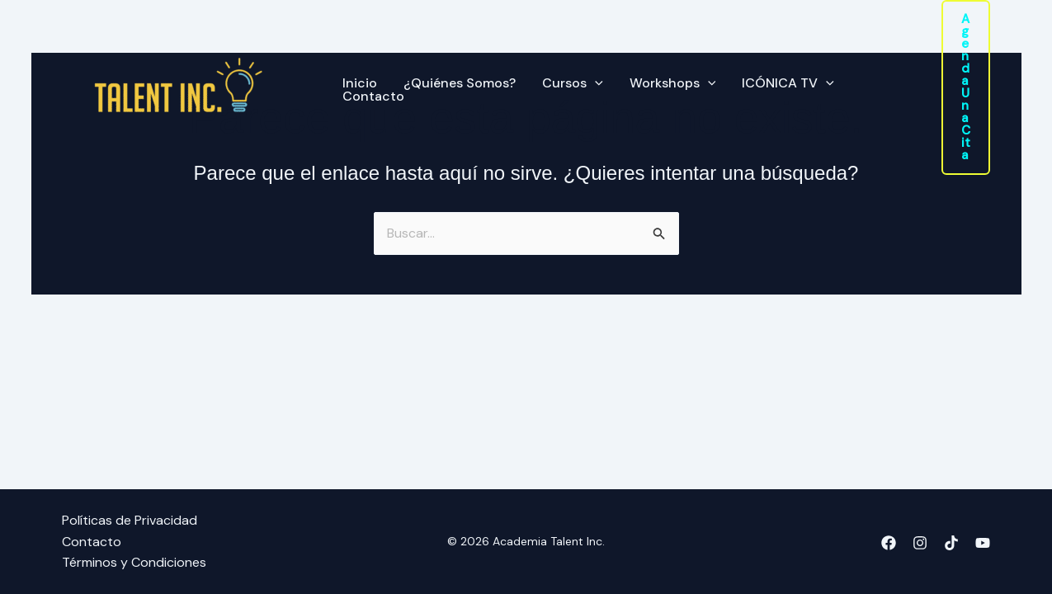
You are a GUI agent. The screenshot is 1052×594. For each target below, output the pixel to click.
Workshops (673, 83)
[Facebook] (888, 542)
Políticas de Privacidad (129, 520)
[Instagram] (920, 542)
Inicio (359, 83)
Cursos (572, 83)
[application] (595, 83)
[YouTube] (982, 542)
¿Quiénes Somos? (459, 83)
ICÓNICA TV (788, 83)
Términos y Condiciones (134, 562)
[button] (965, 87)
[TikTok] (951, 542)
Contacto (373, 96)
